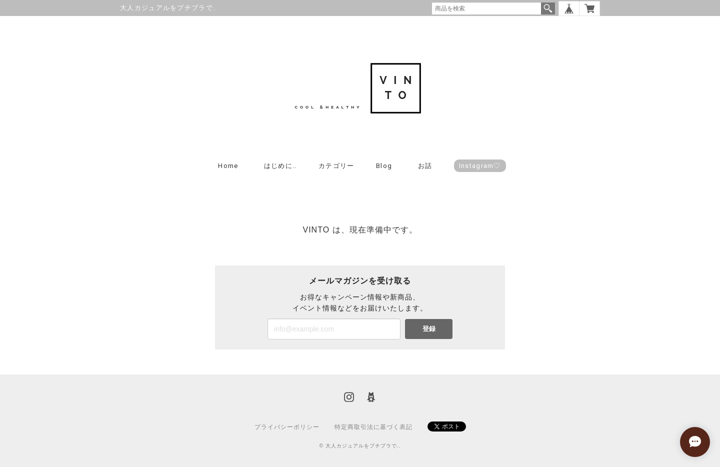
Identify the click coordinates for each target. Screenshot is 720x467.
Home (228, 166)
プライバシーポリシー (287, 427)
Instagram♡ (480, 166)
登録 (429, 328)
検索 (548, 8)
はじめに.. (280, 166)
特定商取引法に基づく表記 (373, 427)
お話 (425, 166)
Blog (384, 166)
